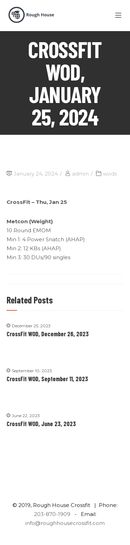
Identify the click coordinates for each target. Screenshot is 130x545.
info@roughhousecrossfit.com (65, 523)
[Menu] (119, 15)
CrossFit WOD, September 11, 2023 (47, 378)
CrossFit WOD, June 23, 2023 (41, 423)
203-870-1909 (52, 514)
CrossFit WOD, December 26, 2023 (48, 333)
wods (110, 173)
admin (80, 173)
